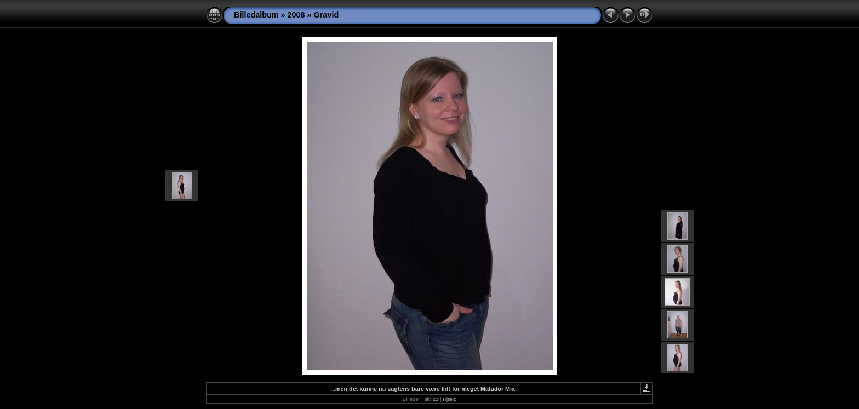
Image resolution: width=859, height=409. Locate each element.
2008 (296, 14)
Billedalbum (256, 14)
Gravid (326, 14)
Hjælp (449, 399)
